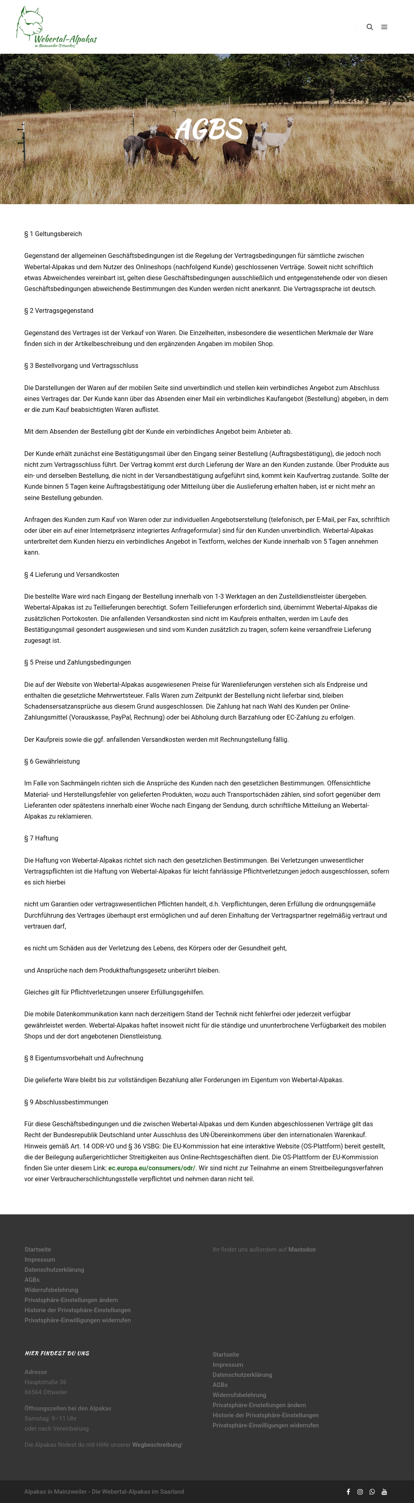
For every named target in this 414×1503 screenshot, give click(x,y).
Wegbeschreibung (156, 1444)
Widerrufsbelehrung (51, 1290)
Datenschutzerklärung (54, 1269)
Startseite (38, 1249)
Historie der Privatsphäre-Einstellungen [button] (78, 1310)
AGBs (32, 1279)
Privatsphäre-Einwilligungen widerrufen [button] (78, 1320)
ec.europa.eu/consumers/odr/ (151, 1168)
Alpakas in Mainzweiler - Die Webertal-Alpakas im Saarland (104, 1491)
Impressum (40, 1259)
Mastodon (302, 1249)
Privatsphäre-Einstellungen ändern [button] (71, 1300)
